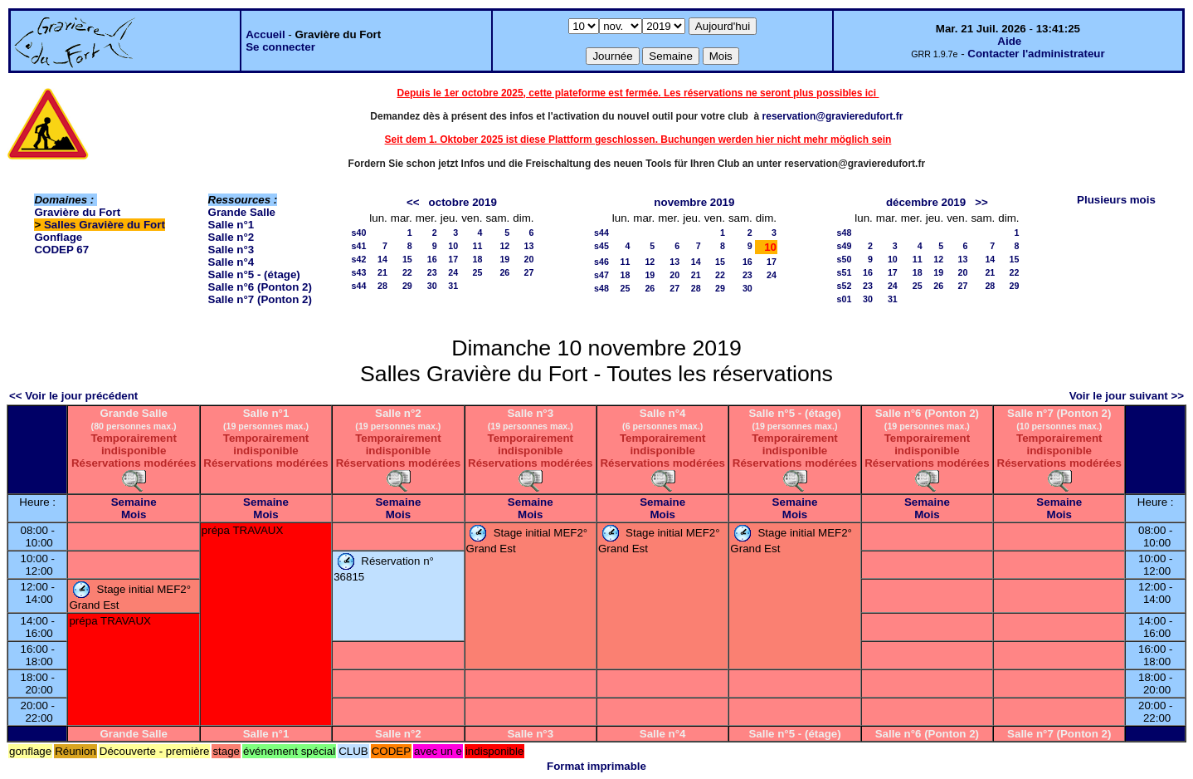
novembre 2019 (694, 202)
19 (504, 259)
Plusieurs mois (1116, 200)
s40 (359, 233)
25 (478, 272)
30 (432, 286)
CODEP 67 (61, 249)
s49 (844, 246)
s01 (844, 299)
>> (981, 202)
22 (407, 272)
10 (453, 246)
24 (453, 272)
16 (432, 259)
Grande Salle (242, 212)
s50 (844, 259)
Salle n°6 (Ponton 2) (260, 287)
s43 (359, 272)
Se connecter (280, 47)
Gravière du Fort (77, 212)
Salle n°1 (231, 224)
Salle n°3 (231, 249)
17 (453, 259)
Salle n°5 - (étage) (254, 274)
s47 (601, 275)
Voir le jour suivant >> (1126, 396)
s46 (601, 262)
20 (529, 259)
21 (382, 272)
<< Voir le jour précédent (73, 396)
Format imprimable (596, 766)
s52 (844, 286)
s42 (359, 259)
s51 (844, 272)
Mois (133, 514)
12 (504, 246)
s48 (601, 288)
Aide (1009, 41)
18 (478, 259)
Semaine (134, 502)
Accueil (265, 34)
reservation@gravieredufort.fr (832, 116)
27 (529, 272)
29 (407, 286)
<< (413, 202)
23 (432, 272)
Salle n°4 (231, 262)
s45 (601, 246)
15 (407, 259)
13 (529, 246)
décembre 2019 (926, 202)
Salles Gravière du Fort (104, 224)
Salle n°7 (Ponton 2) (260, 299)
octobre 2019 (463, 202)
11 (478, 246)
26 (504, 272)
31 (453, 286)
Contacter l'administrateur (1035, 53)
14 (382, 259)
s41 (359, 246)
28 (382, 286)
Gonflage (58, 237)
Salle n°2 (231, 237)
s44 (359, 286)
